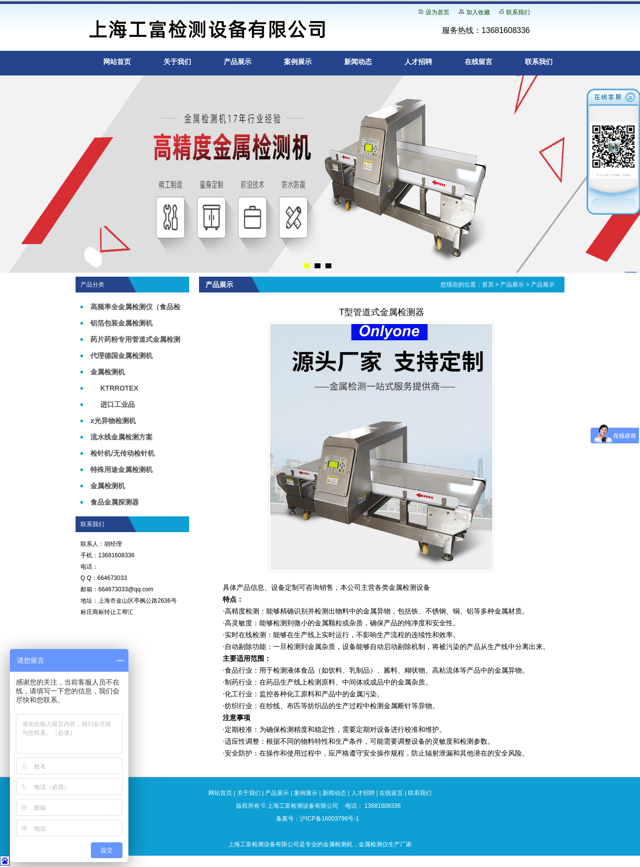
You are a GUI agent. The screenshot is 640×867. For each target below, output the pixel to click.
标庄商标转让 (98, 612)
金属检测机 (107, 372)
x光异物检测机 (113, 421)
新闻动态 (358, 62)
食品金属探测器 (114, 502)
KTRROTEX (119, 388)
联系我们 (518, 12)
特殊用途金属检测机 (121, 469)
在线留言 (478, 62)
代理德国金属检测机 (121, 356)
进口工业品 (117, 404)
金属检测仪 (373, 844)
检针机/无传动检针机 (122, 453)
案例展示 (298, 62)
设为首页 (437, 12)
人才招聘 (418, 62)
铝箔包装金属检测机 (121, 323)
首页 (488, 284)
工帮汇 (125, 612)
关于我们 (177, 62)
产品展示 (237, 62)
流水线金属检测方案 (121, 437)
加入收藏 (478, 12)
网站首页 (117, 62)
